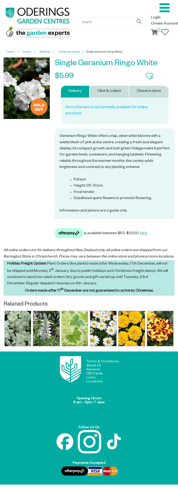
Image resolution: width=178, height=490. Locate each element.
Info (143, 234)
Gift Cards (94, 374)
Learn (91, 378)
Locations (94, 382)
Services (93, 370)
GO (139, 21)
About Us (93, 366)
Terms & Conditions (102, 362)
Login (156, 18)
